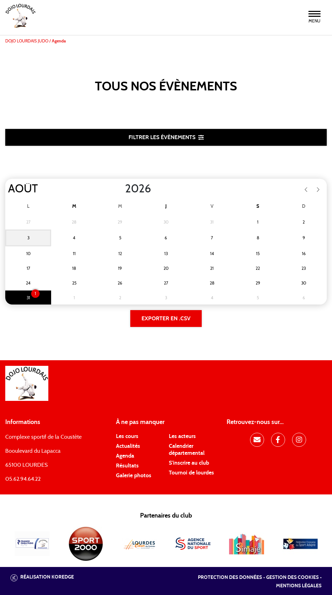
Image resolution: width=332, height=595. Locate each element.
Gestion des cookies (292, 577)
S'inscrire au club (189, 463)
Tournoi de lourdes (191, 473)
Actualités (128, 446)
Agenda (125, 456)
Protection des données (230, 577)
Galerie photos (133, 475)
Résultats (127, 466)
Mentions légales (298, 585)
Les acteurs (182, 436)
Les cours (127, 436)
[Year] (119, 188)
